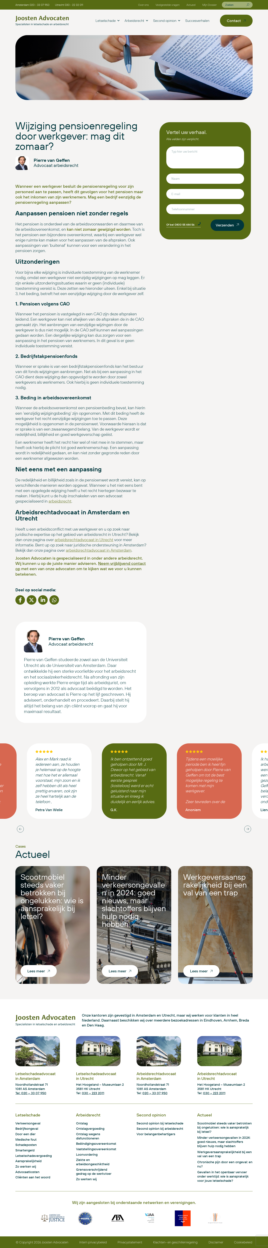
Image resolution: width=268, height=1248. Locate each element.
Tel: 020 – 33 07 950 (30, 1093)
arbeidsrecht (60, 501)
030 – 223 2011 (93, 1093)
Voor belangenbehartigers (156, 1134)
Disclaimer (216, 1242)
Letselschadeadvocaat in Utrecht (96, 1076)
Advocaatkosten (27, 1172)
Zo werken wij (25, 1166)
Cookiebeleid (243, 1242)
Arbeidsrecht (136, 20)
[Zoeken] (247, 5)
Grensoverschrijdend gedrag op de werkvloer (93, 1171)
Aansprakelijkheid (28, 1161)
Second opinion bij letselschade (160, 1123)
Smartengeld (25, 1150)
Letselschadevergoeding (33, 1156)
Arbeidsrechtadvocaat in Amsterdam (156, 1076)
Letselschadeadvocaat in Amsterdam (35, 1076)
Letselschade (107, 20)
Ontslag (82, 1123)
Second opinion (166, 20)
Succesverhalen (197, 20)
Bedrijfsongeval (26, 1128)
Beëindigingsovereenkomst (95, 1144)
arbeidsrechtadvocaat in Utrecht (84, 539)
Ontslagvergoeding (90, 1128)
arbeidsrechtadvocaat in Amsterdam (98, 550)
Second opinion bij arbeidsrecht (160, 1128)
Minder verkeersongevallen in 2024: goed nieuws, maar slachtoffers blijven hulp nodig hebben (134, 900)
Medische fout (26, 1139)
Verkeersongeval (28, 1123)
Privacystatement (130, 1242)
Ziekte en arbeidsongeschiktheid (92, 1162)
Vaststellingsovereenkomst (95, 1149)
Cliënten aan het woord (32, 1177)
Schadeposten (26, 1145)
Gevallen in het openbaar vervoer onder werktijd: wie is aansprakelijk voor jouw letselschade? (223, 1176)
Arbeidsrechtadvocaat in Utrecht (217, 1076)
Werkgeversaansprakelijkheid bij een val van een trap (215, 884)
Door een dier (25, 1134)
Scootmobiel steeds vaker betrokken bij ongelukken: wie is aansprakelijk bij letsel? (52, 896)
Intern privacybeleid (93, 1242)
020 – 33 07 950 (155, 1093)
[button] (20, 600)
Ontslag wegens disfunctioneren (88, 1136)
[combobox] (235, 5)
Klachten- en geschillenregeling (175, 1242)
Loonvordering (87, 1154)
